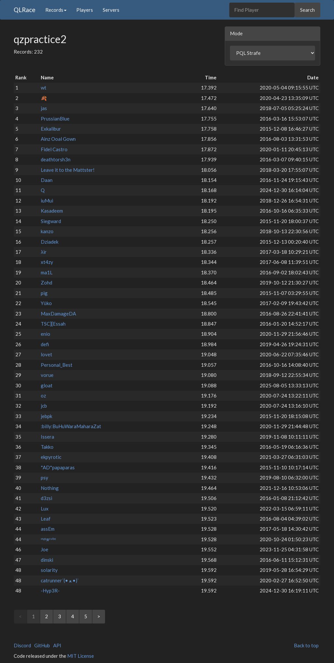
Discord (22, 645)
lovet (46, 354)
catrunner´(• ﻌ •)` (60, 580)
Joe (44, 549)
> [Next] (98, 616)
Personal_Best (56, 365)
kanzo (47, 231)
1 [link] (33, 616)
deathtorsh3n (55, 159)
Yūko (46, 303)
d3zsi (46, 498)
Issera (47, 437)
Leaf (46, 519)
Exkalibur (51, 129)
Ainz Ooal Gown (58, 139)
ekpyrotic (51, 457)
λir (44, 252)
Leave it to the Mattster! (68, 170)
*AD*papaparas (58, 467)
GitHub (42, 645)
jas (44, 108)
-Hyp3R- (50, 590)
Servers (111, 10)
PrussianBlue (55, 118)
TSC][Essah (53, 324)
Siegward (51, 221)
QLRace (25, 9)
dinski (47, 560)
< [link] (20, 616)
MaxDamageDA (58, 313)
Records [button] (56, 10)
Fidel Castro (54, 149)
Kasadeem (52, 211)
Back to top (306, 645)
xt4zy (47, 262)
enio (45, 334)
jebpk (46, 416)
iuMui (47, 200)
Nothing (50, 488)
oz (43, 395)
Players (84, 10)
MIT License (80, 656)
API (57, 645)
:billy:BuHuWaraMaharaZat (71, 426)
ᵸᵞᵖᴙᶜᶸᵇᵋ (48, 539)
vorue (47, 375)
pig (44, 293)
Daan (47, 180)
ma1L (47, 272)
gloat (47, 385)
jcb (44, 406)
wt (43, 87)
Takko (47, 447)
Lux (45, 508)
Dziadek (49, 242)
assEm (47, 529)
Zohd (46, 282)
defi (45, 344)
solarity (49, 570)
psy (44, 477)
